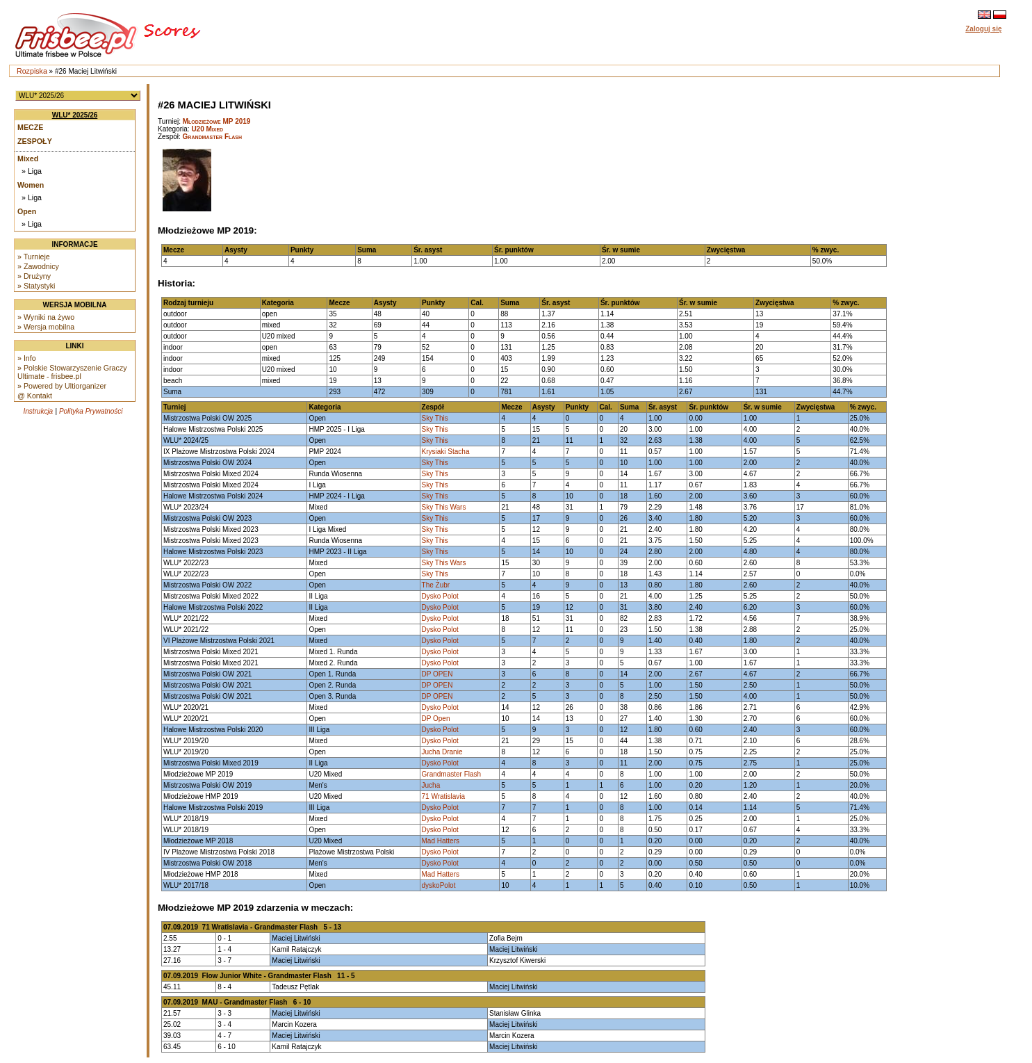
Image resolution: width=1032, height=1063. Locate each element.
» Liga (32, 171)
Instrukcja (38, 411)
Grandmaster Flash (213, 136)
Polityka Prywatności (91, 411)
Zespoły (34, 141)
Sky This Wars (444, 507)
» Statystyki (36, 286)
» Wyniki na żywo (45, 317)
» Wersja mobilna (45, 327)
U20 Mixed (207, 129)
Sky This (435, 418)
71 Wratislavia (444, 796)
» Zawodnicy (38, 266)
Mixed (27, 158)
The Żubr (436, 585)
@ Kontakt (34, 395)
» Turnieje (33, 256)
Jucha (431, 785)
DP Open (436, 718)
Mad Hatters (440, 841)
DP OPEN (437, 674)
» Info (26, 358)
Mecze (30, 127)
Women (30, 185)
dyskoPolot (439, 885)
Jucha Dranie (442, 752)
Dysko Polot (440, 596)
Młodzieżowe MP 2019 (217, 121)
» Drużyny (34, 276)
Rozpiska (32, 71)
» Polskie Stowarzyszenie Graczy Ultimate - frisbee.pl (72, 372)
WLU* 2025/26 (75, 115)
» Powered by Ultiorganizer (61, 386)
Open (26, 211)
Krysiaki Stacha (446, 451)
